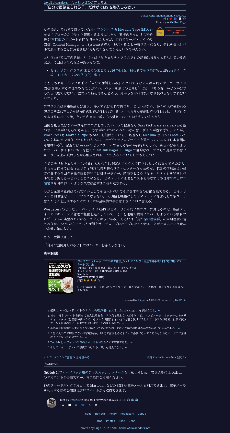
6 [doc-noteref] (182, 162)
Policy (113, 413)
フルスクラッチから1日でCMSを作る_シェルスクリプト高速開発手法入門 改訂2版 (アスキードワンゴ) (129, 262)
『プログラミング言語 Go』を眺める (68, 357)
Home (98, 421)
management (165, 15)
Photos (110, 421)
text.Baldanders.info (59, 2)
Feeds (87, 413)
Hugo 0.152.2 (102, 428)
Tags (144, 15)
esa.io (84, 145)
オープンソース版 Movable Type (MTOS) (121, 29)
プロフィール (89, 390)
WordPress (52, 135)
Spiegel (141, 299)
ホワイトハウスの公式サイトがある (85, 342)
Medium (149, 135)
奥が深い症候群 (148, 219)
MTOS (56, 39)
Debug (142, 413)
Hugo (127, 150)
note (175, 135)
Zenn (132, 421)
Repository (127, 413)
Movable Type (77, 135)
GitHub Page (178, 22)
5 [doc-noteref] (61, 144)
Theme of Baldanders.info (133, 428)
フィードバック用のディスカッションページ (91, 372)
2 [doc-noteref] (138, 87)
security (180, 15)
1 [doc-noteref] (114, 33)
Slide (122, 421)
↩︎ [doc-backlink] (159, 310)
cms (152, 15)
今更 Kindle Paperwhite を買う (165, 357)
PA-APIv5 (180, 299)
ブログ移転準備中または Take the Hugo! (111, 310)
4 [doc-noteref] (158, 116)
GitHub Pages (107, 150)
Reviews (100, 413)
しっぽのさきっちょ (92, 2)
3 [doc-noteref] (123, 110)
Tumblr (110, 140)
